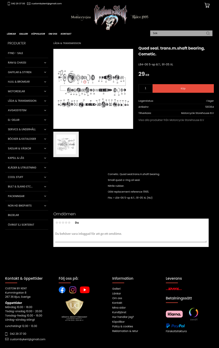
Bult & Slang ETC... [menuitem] (20, 186)
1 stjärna (56, 222)
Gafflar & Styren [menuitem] (19, 72)
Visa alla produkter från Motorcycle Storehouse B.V (171, 120)
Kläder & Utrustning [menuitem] (22, 167)
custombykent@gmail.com (47, 3)
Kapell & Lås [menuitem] (16, 158)
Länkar (116, 293)
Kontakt (117, 303)
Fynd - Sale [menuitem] (15, 53)
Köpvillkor (118, 322)
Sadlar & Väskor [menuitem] (19, 148)
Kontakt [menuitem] (66, 33)
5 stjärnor (69, 222)
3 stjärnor (63, 222)
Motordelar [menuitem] (16, 91)
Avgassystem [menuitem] (17, 110)
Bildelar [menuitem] (13, 215)
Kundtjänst (119, 312)
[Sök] (208, 33)
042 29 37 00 (18, 3)
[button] (45, 62)
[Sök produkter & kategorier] (179, 33)
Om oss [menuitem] (53, 33)
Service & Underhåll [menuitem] (22, 129)
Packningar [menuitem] (16, 196)
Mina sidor (119, 307)
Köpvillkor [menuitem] (38, 33)
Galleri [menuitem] (23, 33)
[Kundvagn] (206, 5)
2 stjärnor (59, 222)
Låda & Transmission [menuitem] (22, 101)
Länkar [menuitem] (11, 33)
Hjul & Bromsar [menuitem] (19, 81)
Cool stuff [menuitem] (15, 177)
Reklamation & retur (125, 331)
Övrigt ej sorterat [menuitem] (21, 224)
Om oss (117, 298)
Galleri (116, 289)
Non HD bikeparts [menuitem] (20, 205)
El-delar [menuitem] (13, 120)
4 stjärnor (66, 222)
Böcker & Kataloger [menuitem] (22, 139)
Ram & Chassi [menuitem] (17, 62)
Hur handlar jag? (123, 317)
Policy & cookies (122, 326)
